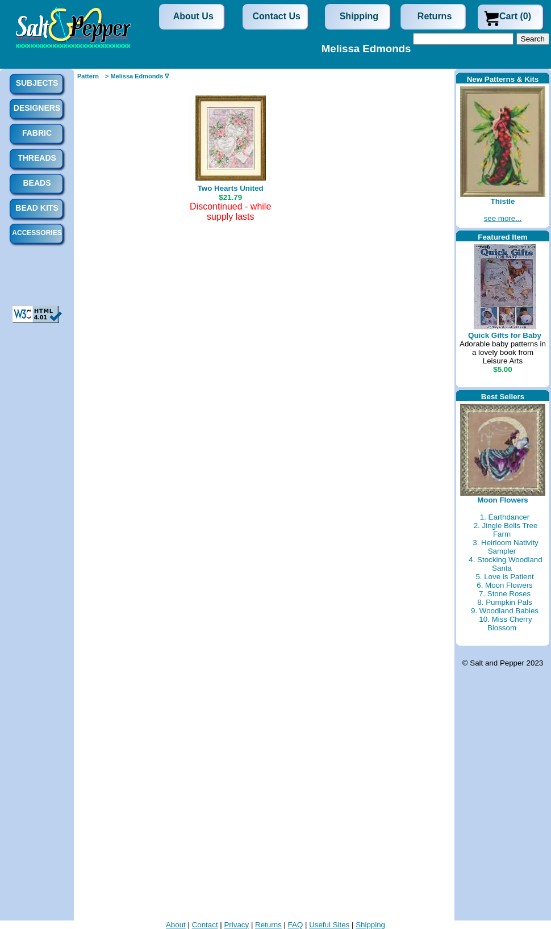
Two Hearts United (231, 188)
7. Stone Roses (505, 593)
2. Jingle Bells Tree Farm (506, 529)
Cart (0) (515, 16)
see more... (503, 218)
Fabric (37, 132)
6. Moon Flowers (505, 585)
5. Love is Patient (504, 576)
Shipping (359, 16)
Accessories (36, 233)
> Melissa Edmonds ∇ (137, 76)
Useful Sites (329, 924)
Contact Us (276, 16)
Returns (435, 16)
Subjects (37, 82)
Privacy (236, 924)
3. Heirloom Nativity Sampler (506, 546)
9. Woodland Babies (505, 610)
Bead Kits (36, 207)
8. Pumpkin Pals (504, 602)
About (176, 924)
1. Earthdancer (504, 517)
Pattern (88, 76)
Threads (37, 157)
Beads (37, 182)
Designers (37, 107)
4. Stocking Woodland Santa (505, 563)
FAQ (295, 924)
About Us (193, 16)
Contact (205, 924)
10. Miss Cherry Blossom (505, 623)
